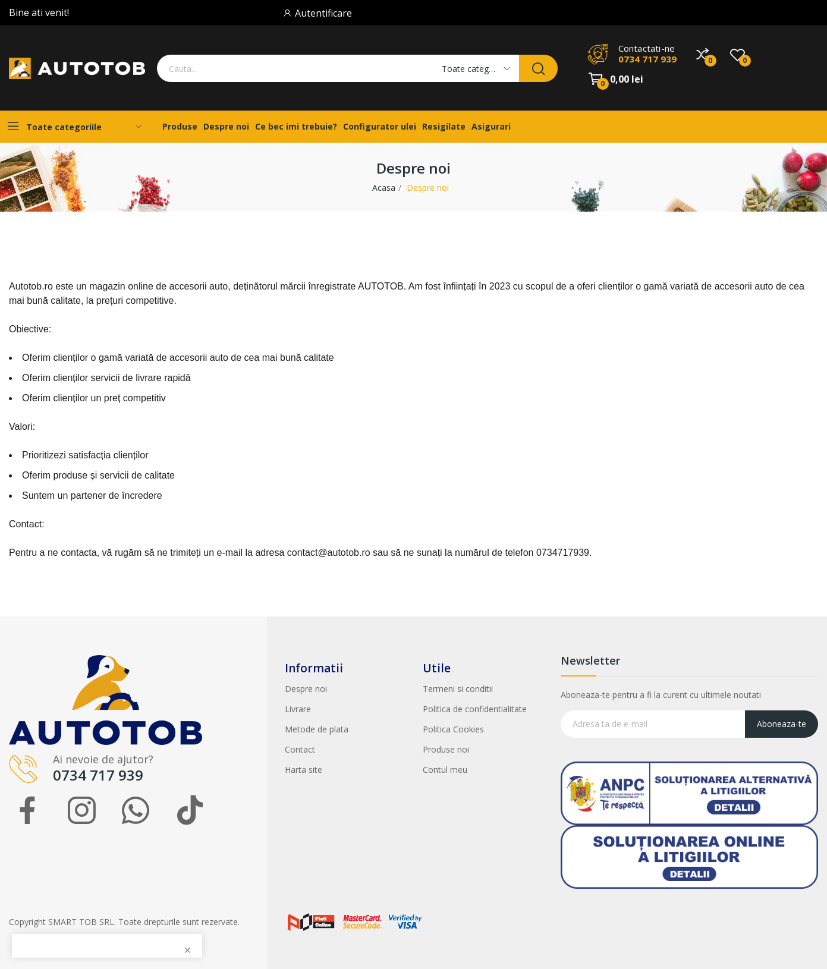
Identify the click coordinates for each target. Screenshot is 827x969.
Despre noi (306, 688)
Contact (300, 749)
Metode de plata (316, 729)
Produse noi (446, 749)
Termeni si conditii (458, 688)
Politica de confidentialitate (475, 709)
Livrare (298, 709)
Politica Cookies (453, 729)
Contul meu (445, 769)
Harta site (303, 769)
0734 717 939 (647, 59)
